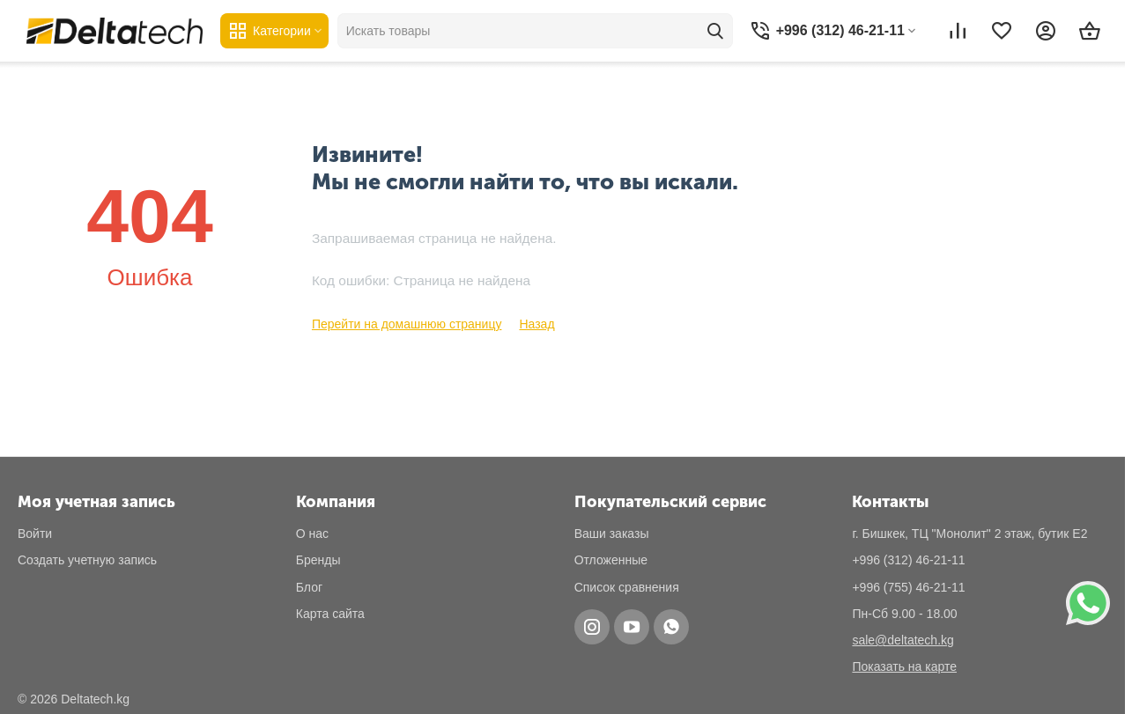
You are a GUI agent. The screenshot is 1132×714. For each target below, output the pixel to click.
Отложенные (610, 560)
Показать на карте (904, 666)
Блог (309, 587)
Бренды (318, 560)
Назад (536, 324)
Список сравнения (626, 587)
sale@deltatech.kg (902, 640)
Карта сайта (330, 614)
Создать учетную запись (87, 560)
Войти (35, 533)
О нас (312, 533)
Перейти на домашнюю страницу (407, 324)
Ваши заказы (611, 533)
